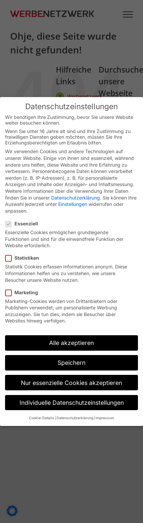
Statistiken (25, 258)
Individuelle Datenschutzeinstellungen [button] (72, 402)
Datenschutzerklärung (75, 198)
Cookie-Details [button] (41, 418)
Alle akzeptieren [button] (71, 342)
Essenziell (24, 223)
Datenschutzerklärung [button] (75, 418)
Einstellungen (72, 204)
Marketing (24, 292)
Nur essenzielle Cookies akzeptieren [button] (71, 382)
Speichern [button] (71, 362)
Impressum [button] (105, 418)
